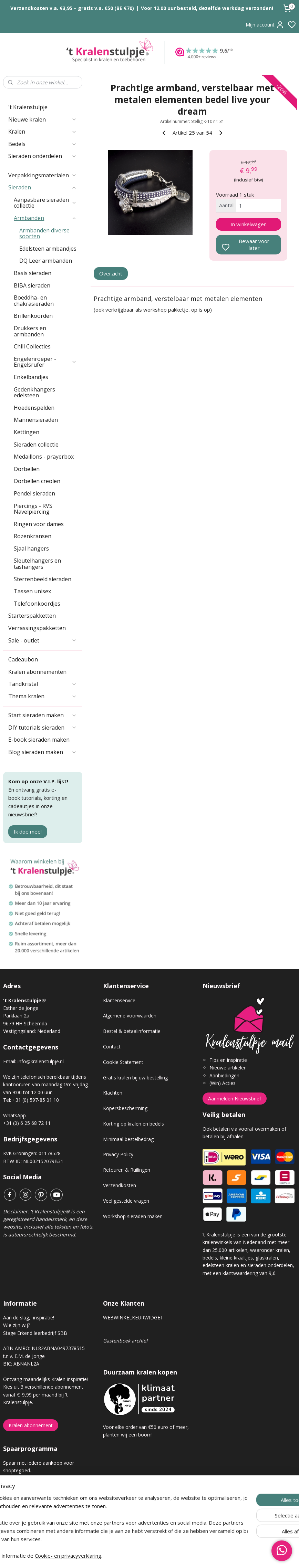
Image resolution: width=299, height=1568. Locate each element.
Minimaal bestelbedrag (128, 1139)
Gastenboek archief (125, 1340)
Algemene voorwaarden (129, 1015)
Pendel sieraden (34, 493)
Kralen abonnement (31, 1425)
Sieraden (42, 187)
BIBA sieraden (32, 285)
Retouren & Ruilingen (126, 1170)
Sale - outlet (42, 640)
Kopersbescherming (125, 1108)
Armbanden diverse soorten (44, 233)
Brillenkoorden (33, 316)
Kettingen (26, 432)
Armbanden (45, 218)
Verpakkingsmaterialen (42, 175)
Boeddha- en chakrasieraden (34, 300)
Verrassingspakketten (37, 628)
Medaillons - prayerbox (44, 456)
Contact (112, 1046)
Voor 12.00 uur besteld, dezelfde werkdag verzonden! (207, 8)
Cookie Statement (123, 1062)
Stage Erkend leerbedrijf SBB (35, 1333)
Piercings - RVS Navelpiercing (33, 509)
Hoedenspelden (34, 407)
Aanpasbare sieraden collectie (45, 203)
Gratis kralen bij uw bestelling (135, 1077)
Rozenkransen (32, 536)
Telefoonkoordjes (37, 603)
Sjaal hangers (31, 548)
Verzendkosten (119, 1185)
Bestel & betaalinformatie (132, 1031)
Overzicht (110, 273)
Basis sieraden (32, 273)
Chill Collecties (32, 346)
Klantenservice (119, 1000)
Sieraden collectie (36, 444)
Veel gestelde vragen (126, 1201)
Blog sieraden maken (42, 752)
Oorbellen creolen (37, 481)
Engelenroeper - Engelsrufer (45, 362)
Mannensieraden (36, 420)
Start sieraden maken (42, 715)
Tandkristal (42, 684)
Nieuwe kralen (42, 119)
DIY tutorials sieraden (42, 727)
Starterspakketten (32, 615)
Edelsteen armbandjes (47, 248)
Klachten (112, 1092)
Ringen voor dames (39, 524)
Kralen (42, 131)
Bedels (42, 144)
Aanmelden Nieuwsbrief (234, 1098)
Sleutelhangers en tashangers (37, 564)
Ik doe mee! (28, 831)
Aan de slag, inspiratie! (28, 1317)
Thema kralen (42, 696)
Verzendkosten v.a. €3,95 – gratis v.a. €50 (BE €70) (72, 8)
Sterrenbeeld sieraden (42, 579)
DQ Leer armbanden (45, 260)
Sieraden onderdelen (42, 156)
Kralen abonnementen (37, 672)
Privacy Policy (118, 1154)
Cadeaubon (23, 659)
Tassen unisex (32, 591)
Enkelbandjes (31, 377)
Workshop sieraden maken (133, 1216)
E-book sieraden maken (39, 739)
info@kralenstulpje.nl (41, 1061)
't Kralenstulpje (28, 107)
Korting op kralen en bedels (133, 1123)
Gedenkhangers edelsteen (34, 392)
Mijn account (265, 25)
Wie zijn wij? (16, 1325)
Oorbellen (27, 469)
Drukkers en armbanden (30, 331)
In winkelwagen (248, 224)
